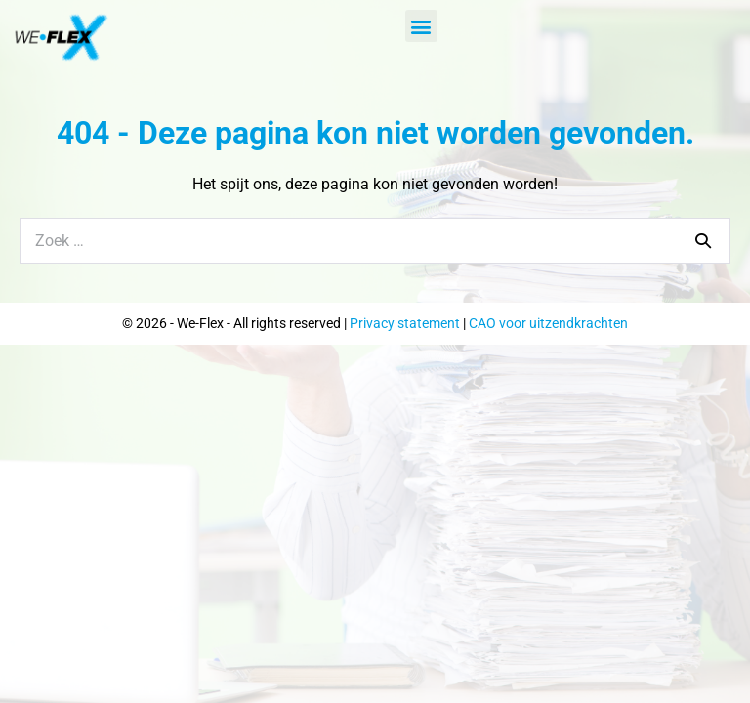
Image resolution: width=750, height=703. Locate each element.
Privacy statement (405, 323)
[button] (421, 26)
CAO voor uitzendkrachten (548, 323)
